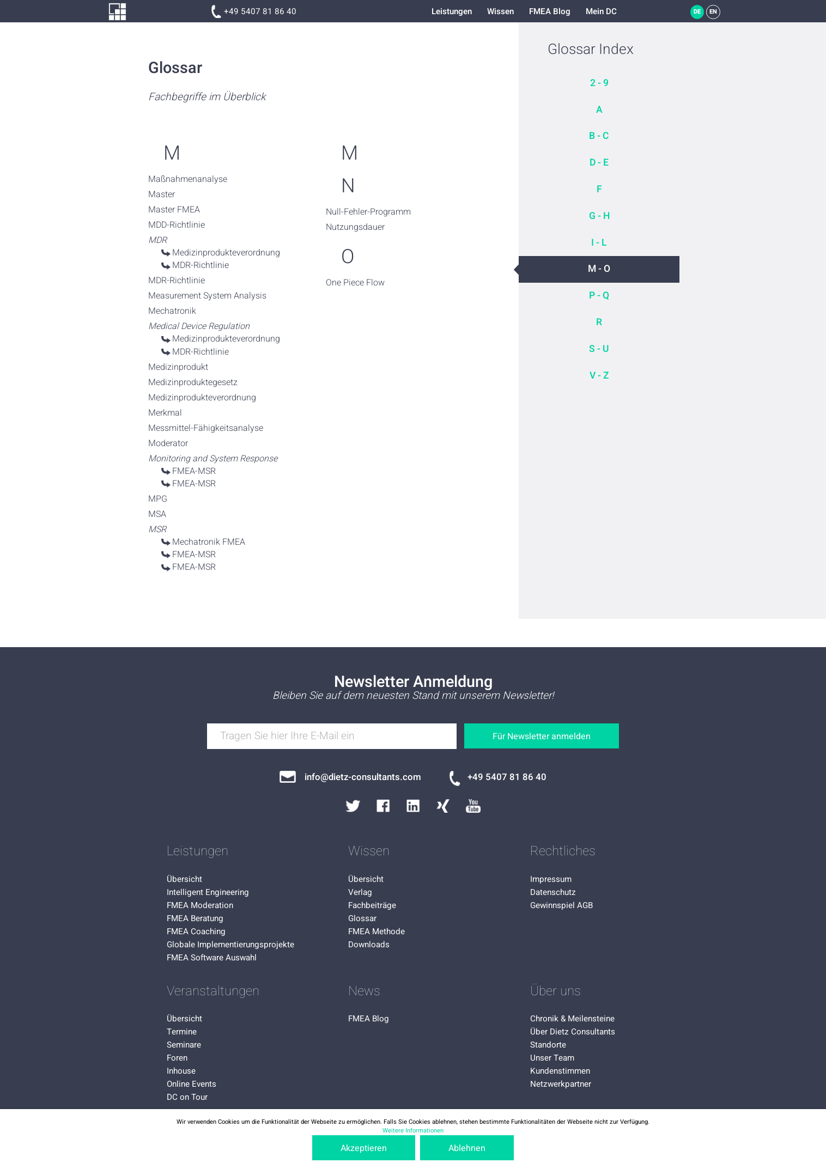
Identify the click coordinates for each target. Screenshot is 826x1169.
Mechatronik (172, 311)
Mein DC (601, 11)
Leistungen (452, 11)
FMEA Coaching (196, 931)
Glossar (362, 918)
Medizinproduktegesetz (193, 382)
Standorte (548, 1045)
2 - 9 (599, 83)
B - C (599, 136)
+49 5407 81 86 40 (260, 11)
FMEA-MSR (194, 471)
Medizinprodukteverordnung (226, 253)
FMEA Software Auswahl (212, 958)
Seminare (184, 1045)
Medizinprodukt (178, 367)
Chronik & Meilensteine (572, 1019)
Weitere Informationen (413, 1130)
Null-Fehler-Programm (368, 212)
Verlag (360, 892)
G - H (599, 216)
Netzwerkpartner (560, 1084)
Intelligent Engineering (208, 892)
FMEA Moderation (200, 905)
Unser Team (552, 1058)
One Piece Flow (355, 283)
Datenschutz (553, 892)
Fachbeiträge (372, 905)
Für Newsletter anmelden (542, 736)
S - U (599, 349)
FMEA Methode (376, 931)
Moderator (168, 443)
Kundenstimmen (560, 1071)
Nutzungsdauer (355, 227)
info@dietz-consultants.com (363, 777)
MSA (157, 514)
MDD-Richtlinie (176, 225)
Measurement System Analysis (207, 296)
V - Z (599, 375)
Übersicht (184, 879)
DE (697, 11)
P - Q (599, 295)
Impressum (551, 879)
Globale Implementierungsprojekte (230, 945)
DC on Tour (187, 1097)
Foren (177, 1058)
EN (713, 11)
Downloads (369, 945)
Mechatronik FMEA (208, 542)
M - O (599, 269)
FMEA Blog (549, 11)
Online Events (191, 1084)
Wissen (500, 11)
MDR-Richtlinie (200, 265)
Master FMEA (174, 210)
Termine (182, 1032)
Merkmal (165, 413)
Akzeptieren (364, 1148)
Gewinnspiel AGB (561, 905)
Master (161, 194)
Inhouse (181, 1071)
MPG (157, 499)
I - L (599, 242)
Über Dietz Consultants (572, 1032)
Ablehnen (466, 1148)
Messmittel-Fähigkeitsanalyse (205, 428)
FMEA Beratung (195, 918)
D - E (599, 162)
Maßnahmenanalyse (187, 179)
